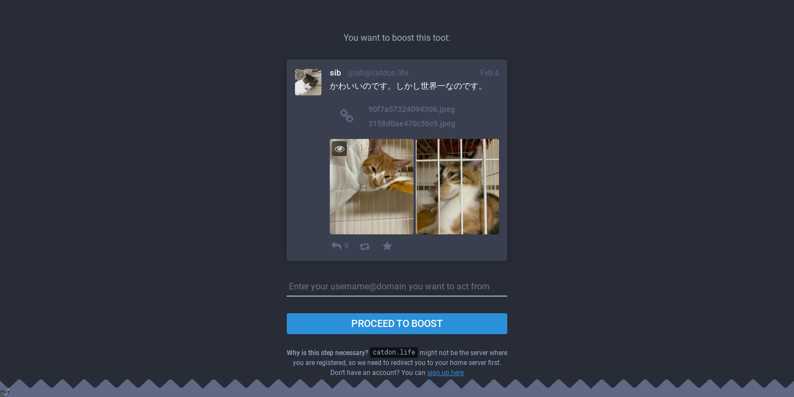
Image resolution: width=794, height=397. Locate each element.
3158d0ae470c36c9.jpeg (411, 123)
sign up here (445, 373)
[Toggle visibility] (339, 148)
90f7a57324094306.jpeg (411, 109)
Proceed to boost (397, 323)
